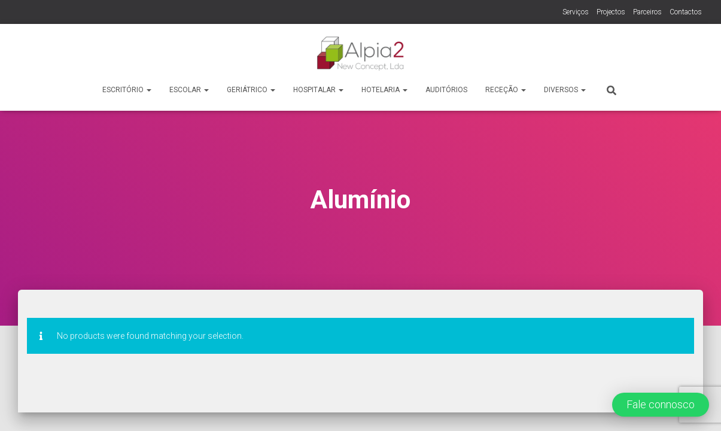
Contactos (686, 12)
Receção (505, 90)
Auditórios (446, 90)
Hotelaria (384, 90)
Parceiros (647, 12)
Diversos (565, 90)
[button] (660, 405)
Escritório (126, 90)
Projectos (611, 12)
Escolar (189, 90)
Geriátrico (251, 90)
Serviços (575, 12)
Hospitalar (318, 90)
